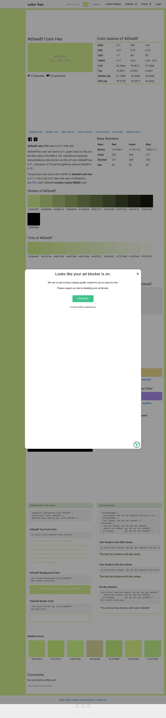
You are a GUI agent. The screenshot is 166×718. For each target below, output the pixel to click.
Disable (83, 298)
